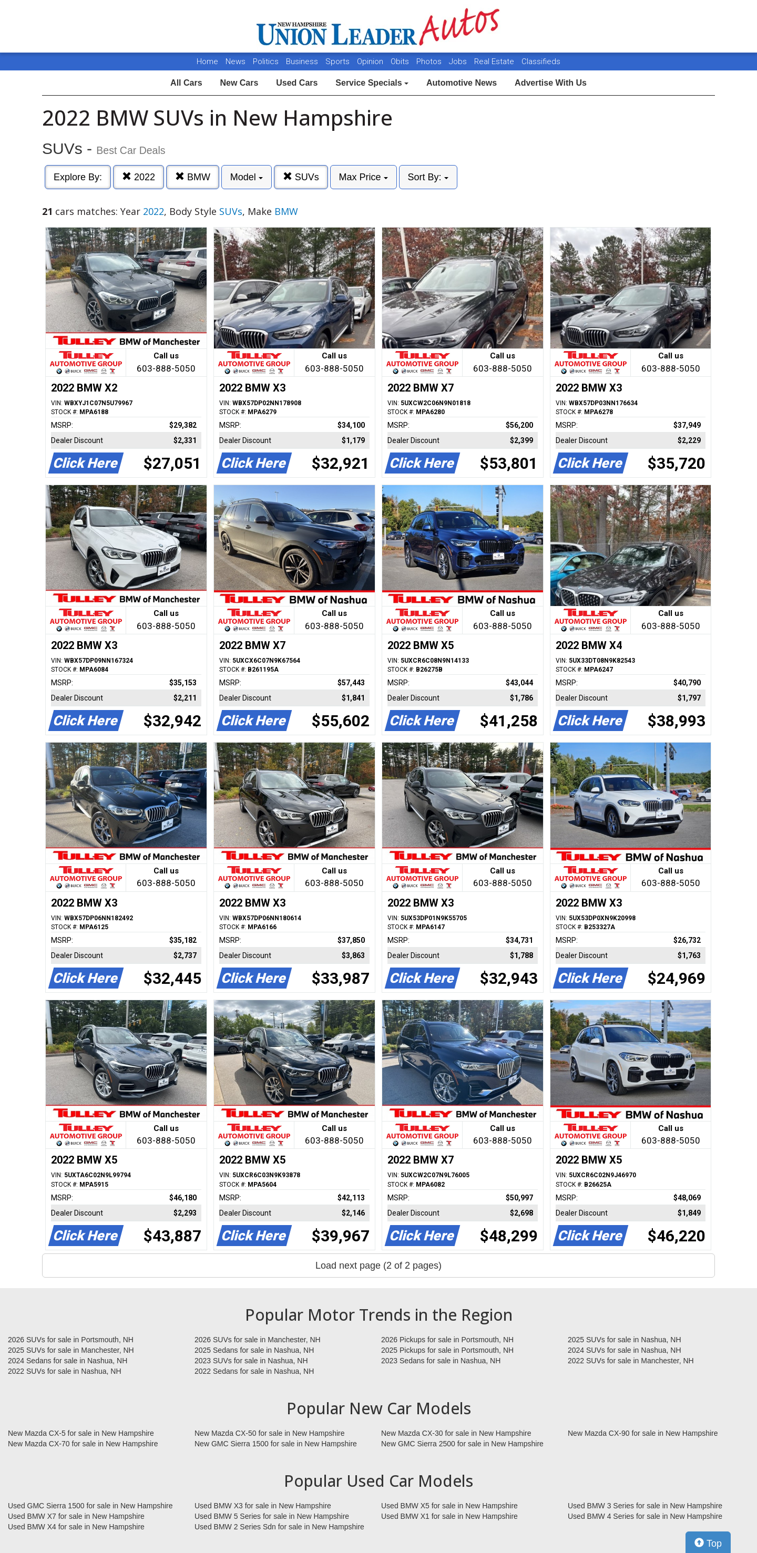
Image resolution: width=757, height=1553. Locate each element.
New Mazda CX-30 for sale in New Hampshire (456, 1433)
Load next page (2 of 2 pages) (378, 1265)
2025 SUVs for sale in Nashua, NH (624, 1339)
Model (246, 177)
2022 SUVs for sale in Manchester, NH (631, 1360)
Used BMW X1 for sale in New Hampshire (449, 1516)
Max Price (363, 177)
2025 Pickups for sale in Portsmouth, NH (447, 1350)
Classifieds (540, 61)
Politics (266, 61)
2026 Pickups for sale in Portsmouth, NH (447, 1339)
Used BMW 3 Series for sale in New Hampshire (645, 1505)
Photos (430, 61)
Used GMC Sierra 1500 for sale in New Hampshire (90, 1505)
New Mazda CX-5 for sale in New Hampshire (81, 1433)
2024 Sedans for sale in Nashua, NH (67, 1360)
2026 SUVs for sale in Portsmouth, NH (71, 1339)
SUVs (301, 176)
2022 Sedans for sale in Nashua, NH (254, 1371)
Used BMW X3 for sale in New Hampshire (263, 1505)
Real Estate (495, 61)
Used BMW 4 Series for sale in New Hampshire (645, 1516)
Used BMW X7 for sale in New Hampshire (76, 1516)
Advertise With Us (551, 82)
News (235, 61)
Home (207, 61)
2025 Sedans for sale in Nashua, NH (254, 1350)
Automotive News (461, 82)
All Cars (186, 82)
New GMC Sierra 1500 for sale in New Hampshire (276, 1443)
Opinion (371, 61)
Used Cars (297, 82)
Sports (338, 61)
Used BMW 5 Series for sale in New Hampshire (272, 1516)
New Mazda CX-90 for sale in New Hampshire (643, 1433)
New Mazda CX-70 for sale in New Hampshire (83, 1443)
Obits (401, 61)
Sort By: (428, 177)
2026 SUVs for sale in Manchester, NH (258, 1339)
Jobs (459, 61)
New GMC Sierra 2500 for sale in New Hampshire (462, 1443)
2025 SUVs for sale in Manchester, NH (71, 1350)
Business (303, 61)
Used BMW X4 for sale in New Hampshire (76, 1527)
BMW (192, 176)
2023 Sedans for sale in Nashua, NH (440, 1360)
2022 (138, 176)
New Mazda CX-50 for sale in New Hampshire (270, 1433)
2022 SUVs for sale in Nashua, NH (64, 1371)
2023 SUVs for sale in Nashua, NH (251, 1360)
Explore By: (78, 177)
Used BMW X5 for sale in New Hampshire (449, 1505)
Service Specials (371, 82)
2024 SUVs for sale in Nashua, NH (624, 1350)
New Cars (239, 82)
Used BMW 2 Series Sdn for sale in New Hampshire (279, 1527)
